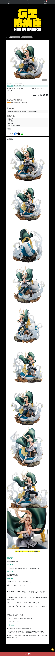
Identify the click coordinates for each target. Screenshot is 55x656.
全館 (9, 102)
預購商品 (10, 86)
